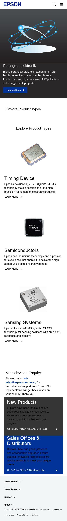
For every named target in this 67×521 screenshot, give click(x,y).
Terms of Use (9, 515)
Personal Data (22, 515)
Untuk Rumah (13, 481)
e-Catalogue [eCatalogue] (35, 515)
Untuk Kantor (12, 489)
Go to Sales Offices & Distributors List (25, 470)
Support (10, 497)
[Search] (54, 4)
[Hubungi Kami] (15, 90)
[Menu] (61, 4)
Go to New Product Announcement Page (27, 429)
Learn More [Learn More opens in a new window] (11, 197)
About (8, 504)
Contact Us (57, 510)
